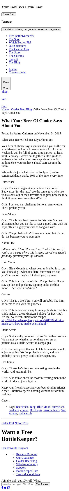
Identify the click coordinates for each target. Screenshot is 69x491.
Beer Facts (22, 406)
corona (24, 410)
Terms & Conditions (28, 474)
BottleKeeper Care (27, 471)
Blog (33, 406)
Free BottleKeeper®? (21, 35)
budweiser (58, 406)
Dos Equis (36, 410)
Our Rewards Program (14, 448)
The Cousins (16, 55)
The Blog (14, 62)
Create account (17, 72)
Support (13, 59)
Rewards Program (26, 454)
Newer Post (21, 423)
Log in (13, 69)
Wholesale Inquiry (27, 464)
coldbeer (14, 410)
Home (5, 109)
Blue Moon (43, 406)
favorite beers (51, 410)
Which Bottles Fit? (20, 42)
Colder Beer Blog (21, 109)
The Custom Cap (19, 49)
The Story (15, 52)
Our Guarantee (17, 45)
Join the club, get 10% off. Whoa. (21, 480)
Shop (4, 91)
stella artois (25, 413)
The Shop (14, 39)
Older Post (7, 423)
